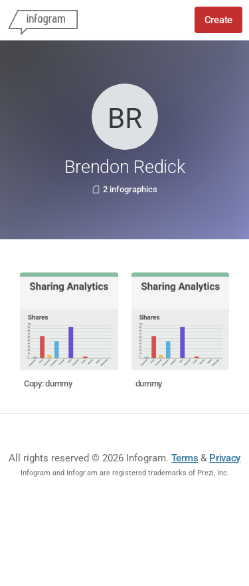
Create (218, 20)
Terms (185, 458)
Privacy (224, 458)
